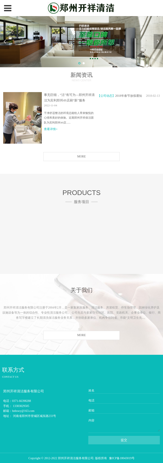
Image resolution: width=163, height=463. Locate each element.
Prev (4, 41)
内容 (91, 420)
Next (158, 41)
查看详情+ (51, 129)
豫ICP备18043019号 (122, 458)
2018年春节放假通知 (128, 95)
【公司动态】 (106, 95)
